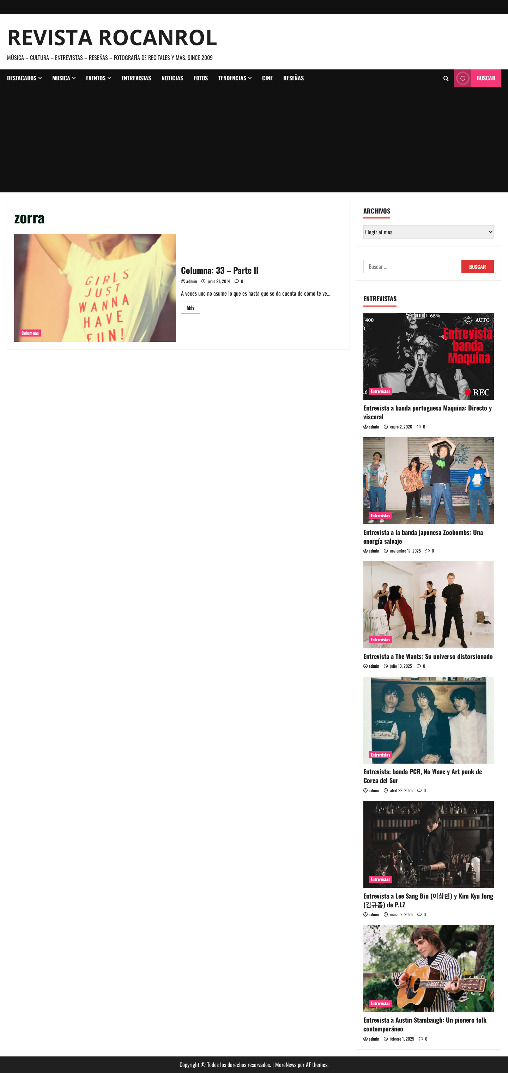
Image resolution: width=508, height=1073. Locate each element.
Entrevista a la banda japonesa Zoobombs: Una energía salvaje (423, 536)
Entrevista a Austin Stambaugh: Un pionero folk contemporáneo (424, 1024)
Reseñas (293, 78)
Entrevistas (136, 78)
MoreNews (285, 1064)
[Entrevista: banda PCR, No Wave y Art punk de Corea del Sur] (428, 720)
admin (191, 281)
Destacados (21, 78)
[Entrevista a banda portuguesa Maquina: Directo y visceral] (428, 356)
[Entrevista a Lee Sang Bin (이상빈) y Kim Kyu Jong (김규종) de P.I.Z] (428, 844)
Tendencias (232, 78)
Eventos (95, 78)
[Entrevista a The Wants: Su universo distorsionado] (428, 604)
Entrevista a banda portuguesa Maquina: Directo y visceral (427, 412)
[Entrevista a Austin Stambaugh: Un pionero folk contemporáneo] (428, 968)
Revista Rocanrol (112, 37)
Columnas (30, 333)
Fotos (201, 78)
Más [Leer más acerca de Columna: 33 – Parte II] (193, 308)
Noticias (172, 78)
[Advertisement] (254, 139)
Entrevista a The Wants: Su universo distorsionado (428, 656)
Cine (267, 78)
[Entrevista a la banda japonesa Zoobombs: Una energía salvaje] (428, 480)
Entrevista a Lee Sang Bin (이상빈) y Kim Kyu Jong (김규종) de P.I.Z (428, 900)
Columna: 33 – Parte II (95, 288)
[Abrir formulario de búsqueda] (446, 78)
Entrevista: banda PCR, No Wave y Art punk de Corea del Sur (422, 776)
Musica (61, 78)
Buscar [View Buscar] (475, 78)
